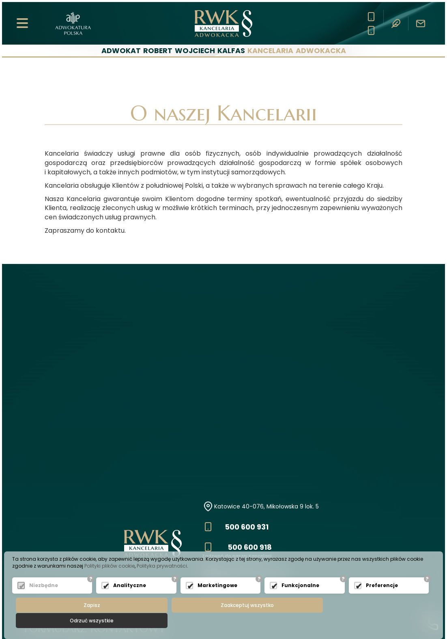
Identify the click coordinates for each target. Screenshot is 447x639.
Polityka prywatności (162, 581)
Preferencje (382, 600)
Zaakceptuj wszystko (225, 620)
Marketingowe (217, 600)
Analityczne (129, 600)
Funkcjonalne (300, 600)
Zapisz (84, 620)
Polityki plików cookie (109, 581)
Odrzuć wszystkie (366, 620)
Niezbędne (43, 600)
